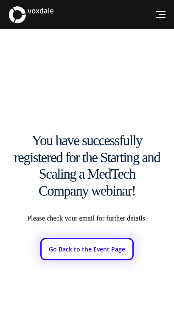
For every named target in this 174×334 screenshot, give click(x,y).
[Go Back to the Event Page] (87, 249)
